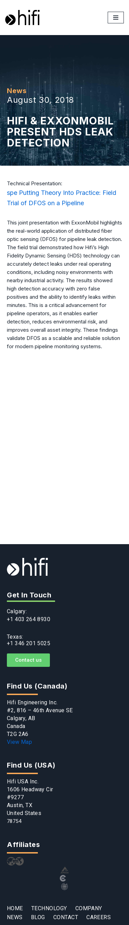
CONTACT (65, 918)
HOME (15, 909)
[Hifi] (22, 17)
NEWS (15, 918)
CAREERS (98, 918)
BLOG (38, 918)
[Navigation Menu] (116, 17)
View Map (19, 742)
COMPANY (88, 909)
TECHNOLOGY (49, 909)
